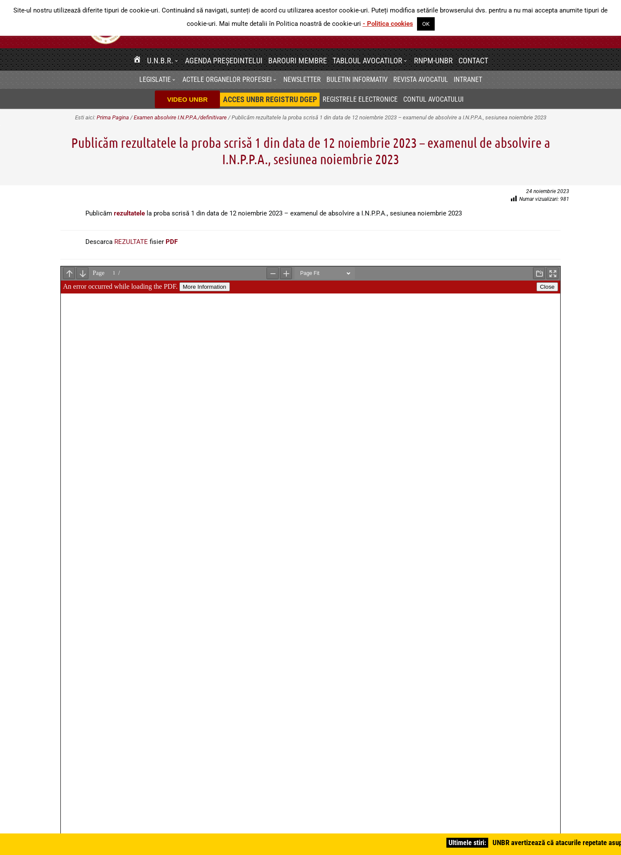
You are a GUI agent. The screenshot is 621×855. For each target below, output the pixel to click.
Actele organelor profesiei (227, 79)
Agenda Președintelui (224, 60)
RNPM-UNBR (433, 60)
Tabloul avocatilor (367, 60)
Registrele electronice (360, 99)
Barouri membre (297, 60)
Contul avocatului (433, 99)
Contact (473, 60)
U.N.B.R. (160, 60)
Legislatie (155, 79)
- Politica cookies (388, 24)
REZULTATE (131, 242)
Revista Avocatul (420, 79)
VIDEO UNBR (187, 99)
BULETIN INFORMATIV (357, 79)
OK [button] (426, 24)
